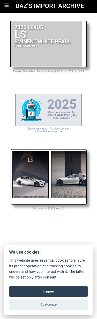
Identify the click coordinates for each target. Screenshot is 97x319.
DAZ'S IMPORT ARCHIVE (50, 6)
